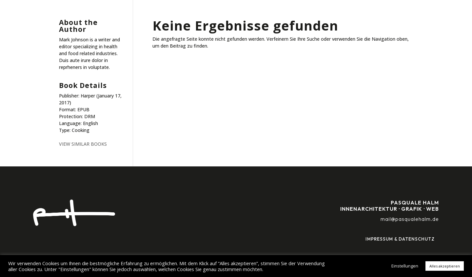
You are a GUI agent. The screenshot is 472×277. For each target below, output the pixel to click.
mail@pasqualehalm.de (410, 219)
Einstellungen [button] (404, 266)
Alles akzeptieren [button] (444, 266)
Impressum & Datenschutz (400, 239)
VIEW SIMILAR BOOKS (83, 144)
